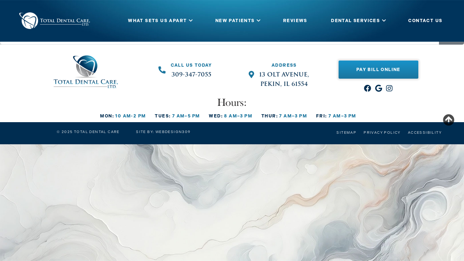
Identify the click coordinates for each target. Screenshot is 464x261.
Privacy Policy (382, 132)
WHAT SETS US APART (157, 20)
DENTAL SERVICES (355, 20)
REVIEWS (295, 20)
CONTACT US (425, 20)
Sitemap (346, 132)
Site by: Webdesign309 (163, 132)
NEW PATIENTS (235, 20)
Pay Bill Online (378, 69)
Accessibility (425, 132)
